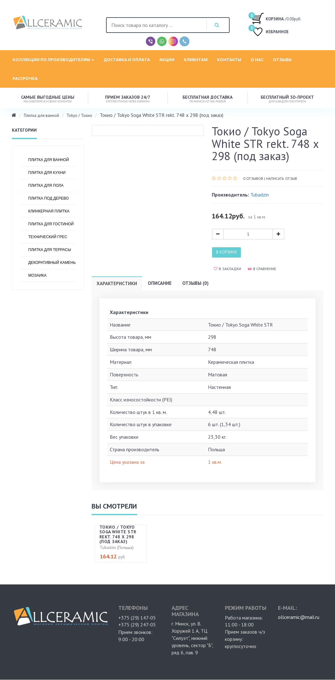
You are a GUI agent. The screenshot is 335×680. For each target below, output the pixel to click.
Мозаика (37, 275)
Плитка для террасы (49, 250)
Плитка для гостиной (51, 224)
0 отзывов (253, 178)
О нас (257, 59)
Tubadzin (259, 194)
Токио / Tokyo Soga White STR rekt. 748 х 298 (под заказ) (117, 534)
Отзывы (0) (195, 283)
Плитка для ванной (41, 115)
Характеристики (117, 283)
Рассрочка (25, 78)
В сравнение (262, 268)
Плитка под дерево (48, 198)
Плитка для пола (46, 185)
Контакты (229, 59)
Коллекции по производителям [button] (53, 59)
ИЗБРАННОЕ (270, 32)
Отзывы (282, 59)
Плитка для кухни (47, 172)
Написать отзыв (281, 178)
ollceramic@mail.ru (298, 617)
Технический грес (47, 237)
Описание (160, 283)
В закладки (227, 268)
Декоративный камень (52, 262)
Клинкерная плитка (48, 211)
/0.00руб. (276, 18)
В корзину (226, 252)
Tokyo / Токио (79, 115)
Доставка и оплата (127, 59)
